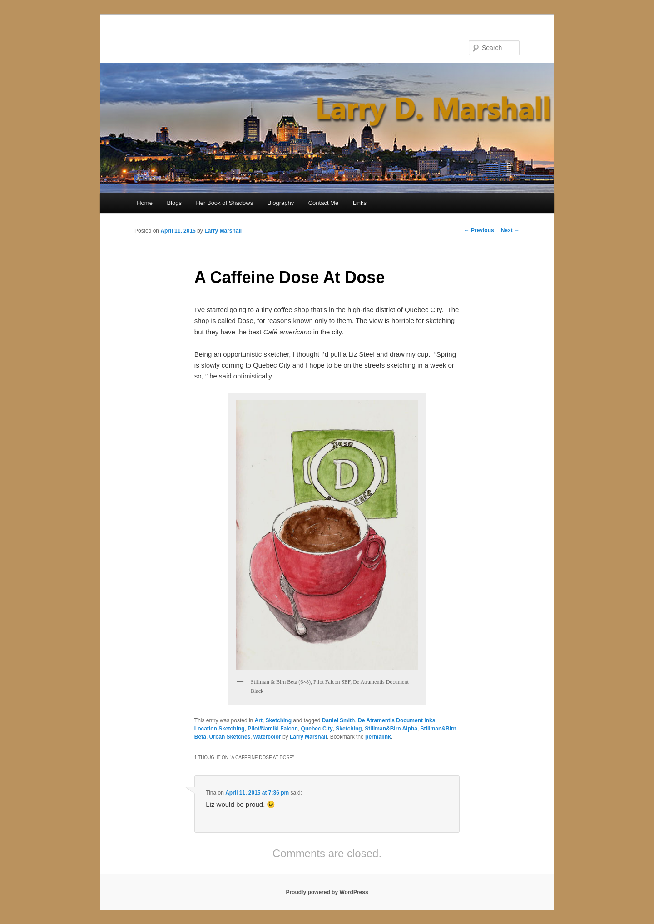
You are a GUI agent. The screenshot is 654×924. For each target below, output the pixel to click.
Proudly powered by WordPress (327, 892)
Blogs (174, 202)
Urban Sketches (230, 737)
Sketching (279, 720)
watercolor (267, 737)
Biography (281, 202)
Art (259, 720)
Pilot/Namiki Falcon (273, 728)
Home (145, 202)
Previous (479, 230)
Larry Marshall (223, 231)
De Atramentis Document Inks (396, 720)
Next (510, 230)
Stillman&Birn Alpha (391, 728)
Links (360, 202)
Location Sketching (219, 728)
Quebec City (317, 728)
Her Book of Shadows (224, 202)
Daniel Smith (338, 720)
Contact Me (323, 202)
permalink (378, 737)
